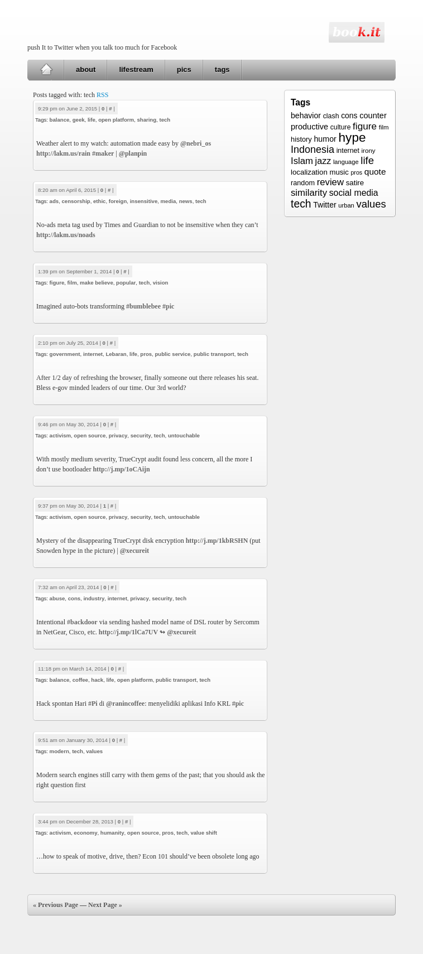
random (303, 183)
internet (93, 354)
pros (146, 354)
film (72, 283)
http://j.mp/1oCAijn (121, 469)
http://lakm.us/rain (63, 153)
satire (355, 183)
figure (57, 283)
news (186, 201)
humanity (112, 833)
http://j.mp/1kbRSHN (217, 541)
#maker (103, 153)
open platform (116, 120)
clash (331, 116)
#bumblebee (143, 306)
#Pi (93, 703)
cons (74, 598)
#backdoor (82, 622)
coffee (80, 680)
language (346, 161)
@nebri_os (195, 143)
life (91, 120)
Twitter (324, 204)
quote (375, 171)
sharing (146, 120)
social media (353, 192)
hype (352, 137)
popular (126, 283)
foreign (118, 201)
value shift (203, 833)
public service (172, 354)
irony (369, 150)
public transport (214, 354)
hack (97, 680)
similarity (309, 192)
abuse (57, 598)
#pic (168, 306)
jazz (323, 161)
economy (85, 833)
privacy (118, 435)
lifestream (136, 69)
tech (164, 120)
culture (340, 127)
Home (46, 70)
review (330, 182)
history (301, 139)
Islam (302, 161)
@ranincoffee (125, 703)
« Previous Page (55, 905)
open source (89, 435)
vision (161, 283)
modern (59, 751)
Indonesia (312, 149)
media (168, 201)
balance (60, 120)
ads (54, 201)
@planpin (133, 153)
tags (222, 69)
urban (346, 205)
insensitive (144, 201)
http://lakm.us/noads (65, 235)
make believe (96, 283)
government (65, 354)
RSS (102, 95)
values (94, 751)
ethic (99, 201)
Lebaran (115, 354)
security (141, 435)
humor (325, 138)
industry (93, 598)
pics (184, 69)
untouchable (184, 435)
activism (60, 435)
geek (79, 120)
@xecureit (134, 551)
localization (309, 172)
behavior (306, 115)
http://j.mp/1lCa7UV (128, 632)
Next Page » (105, 905)
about (85, 69)
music (338, 172)
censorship (76, 201)
